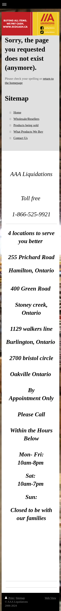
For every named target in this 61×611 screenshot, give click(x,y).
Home (17, 112)
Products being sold (26, 125)
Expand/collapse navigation (30, 4)
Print (9, 598)
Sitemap (20, 598)
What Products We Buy (28, 131)
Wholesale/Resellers (26, 119)
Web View (50, 598)
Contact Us (21, 138)
